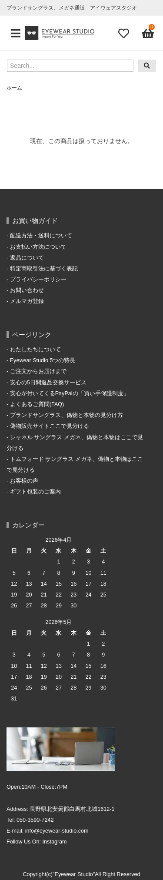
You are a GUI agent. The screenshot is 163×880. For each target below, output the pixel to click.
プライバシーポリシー (38, 280)
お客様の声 (24, 481)
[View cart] (146, 33)
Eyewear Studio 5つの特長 (43, 360)
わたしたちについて (35, 350)
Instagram (55, 842)
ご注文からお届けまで (38, 371)
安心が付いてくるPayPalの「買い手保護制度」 (69, 393)
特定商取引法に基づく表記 (44, 269)
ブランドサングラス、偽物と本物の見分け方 (66, 415)
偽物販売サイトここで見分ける (49, 426)
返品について (27, 258)
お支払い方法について (38, 247)
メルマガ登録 (27, 301)
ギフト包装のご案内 (35, 492)
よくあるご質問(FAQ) (37, 404)
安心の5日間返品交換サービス (48, 383)
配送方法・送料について (41, 236)
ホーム (14, 88)
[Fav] (123, 33)
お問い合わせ (27, 290)
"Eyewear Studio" (74, 874)
